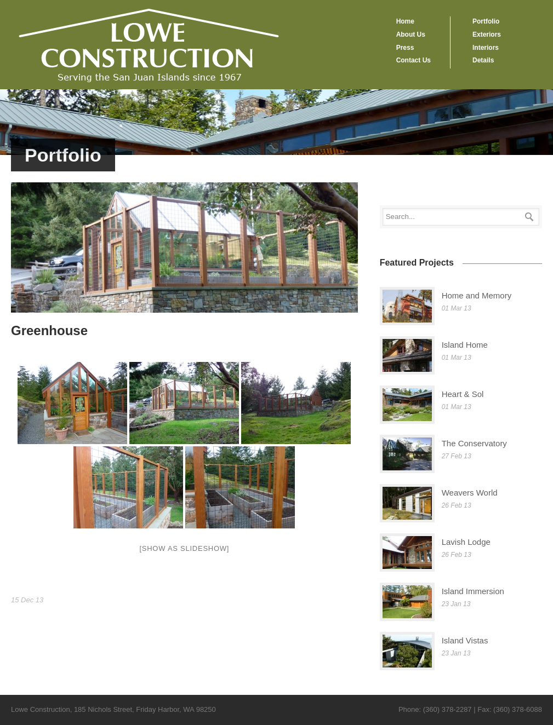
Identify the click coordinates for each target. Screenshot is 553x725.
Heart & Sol (463, 394)
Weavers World (470, 492)
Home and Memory (477, 295)
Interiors (485, 47)
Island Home (465, 344)
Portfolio (485, 21)
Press (405, 47)
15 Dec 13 (27, 600)
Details (483, 60)
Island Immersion (473, 591)
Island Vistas (465, 640)
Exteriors (486, 34)
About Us (410, 34)
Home (405, 21)
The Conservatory (474, 443)
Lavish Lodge (466, 541)
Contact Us (413, 60)
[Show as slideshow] (184, 548)
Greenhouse (49, 330)
